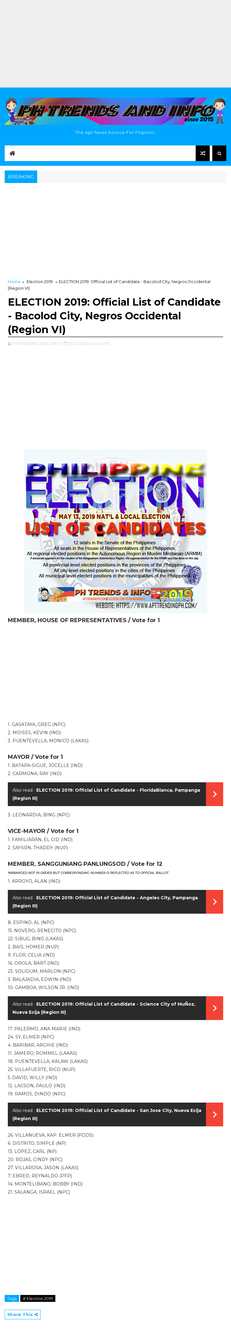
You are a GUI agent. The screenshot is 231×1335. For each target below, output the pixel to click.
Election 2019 (40, 281)
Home (14, 281)
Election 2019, (96, 343)
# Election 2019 (38, 1298)
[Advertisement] (115, 44)
